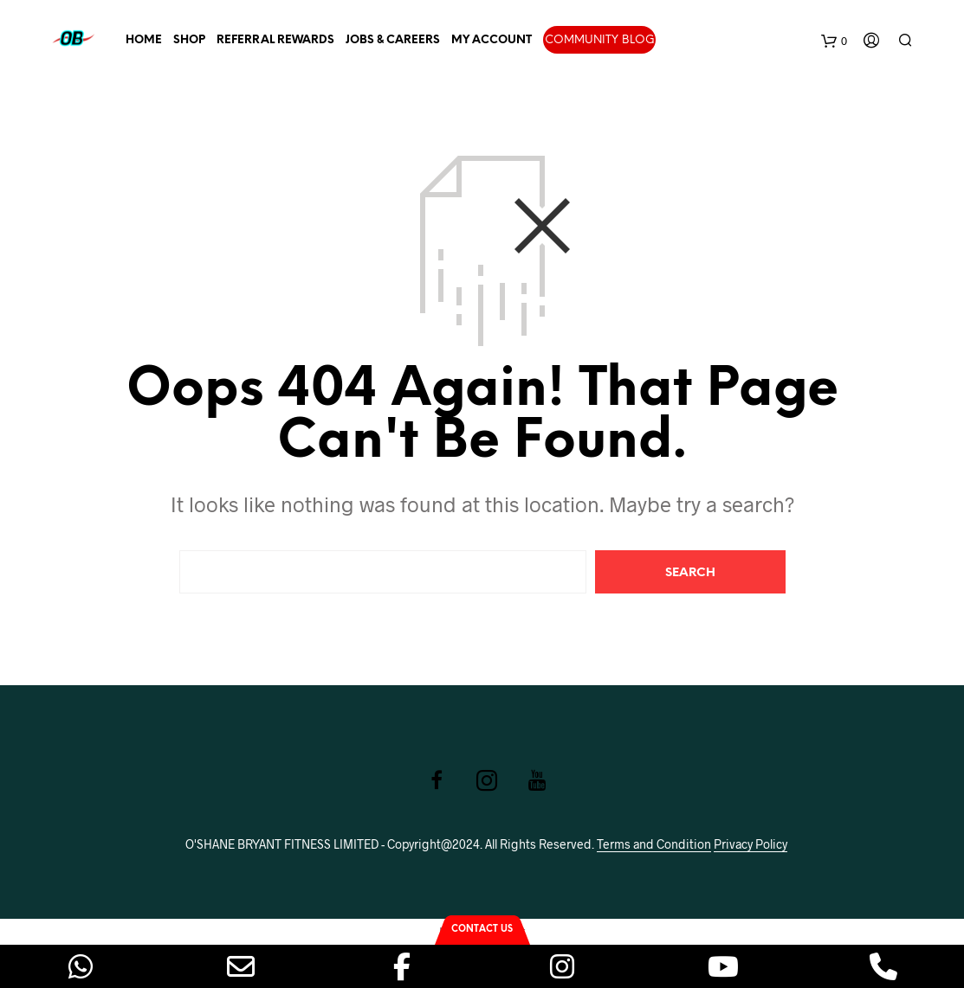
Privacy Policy (750, 844)
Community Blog (600, 40)
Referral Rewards (275, 40)
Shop (189, 40)
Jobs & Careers (393, 40)
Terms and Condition (654, 844)
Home (144, 40)
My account (491, 40)
